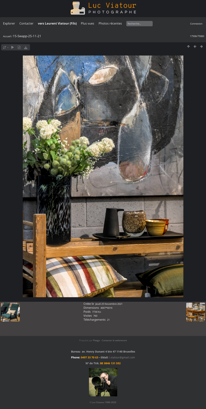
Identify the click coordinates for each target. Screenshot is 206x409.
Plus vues (87, 23)
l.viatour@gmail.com (122, 357)
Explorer (9, 23)
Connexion (196, 23)
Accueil (7, 36)
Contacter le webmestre (114, 340)
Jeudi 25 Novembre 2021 (109, 304)
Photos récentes (110, 23)
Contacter (26, 23)
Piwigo (96, 340)
